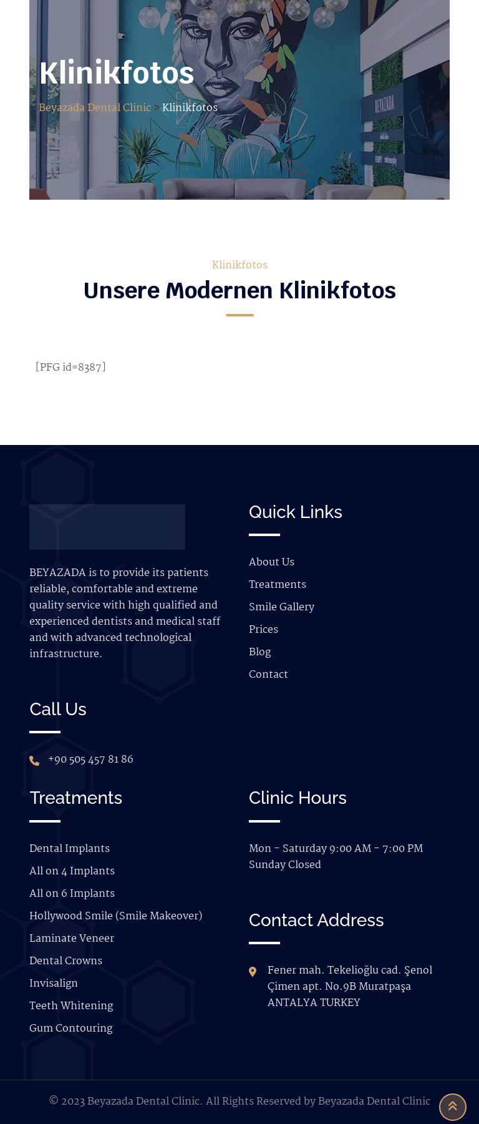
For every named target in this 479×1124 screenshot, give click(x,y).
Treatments (277, 585)
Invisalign (53, 983)
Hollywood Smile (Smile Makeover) (115, 916)
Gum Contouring (70, 1028)
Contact (268, 675)
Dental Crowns (65, 961)
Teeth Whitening (71, 1006)
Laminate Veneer (71, 939)
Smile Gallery (281, 607)
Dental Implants (69, 849)
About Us (271, 562)
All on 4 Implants (72, 871)
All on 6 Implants (72, 894)
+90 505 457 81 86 (90, 759)
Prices (263, 630)
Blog (260, 652)
